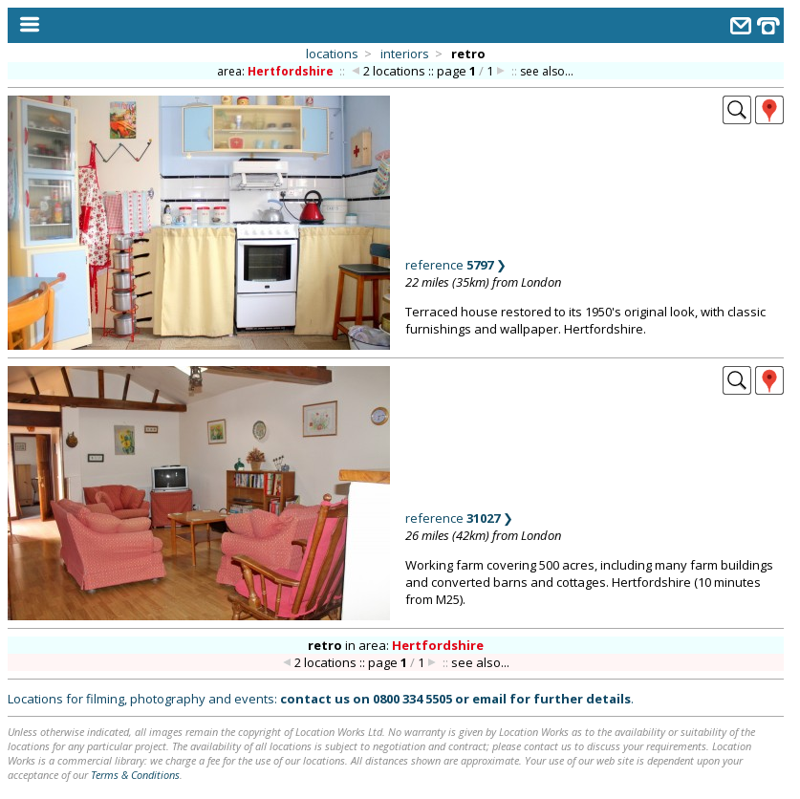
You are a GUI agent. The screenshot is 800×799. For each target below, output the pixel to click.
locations (332, 53)
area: (276, 71)
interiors (404, 53)
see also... (546, 71)
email (489, 698)
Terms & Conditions (135, 774)
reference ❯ (456, 264)
